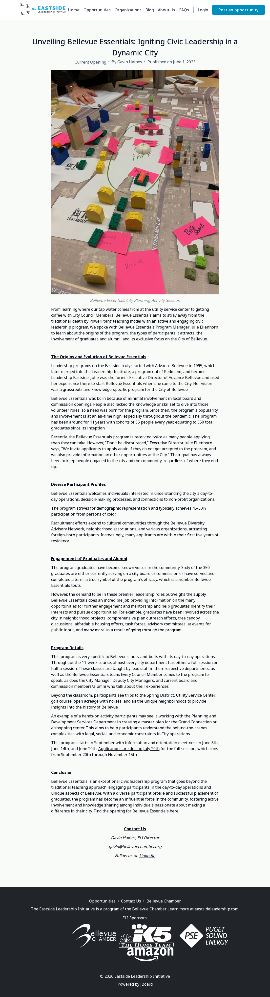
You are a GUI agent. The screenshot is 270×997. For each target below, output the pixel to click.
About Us (166, 10)
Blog (149, 10)
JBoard (146, 984)
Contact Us (131, 901)
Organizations (128, 10)
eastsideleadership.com (216, 909)
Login (203, 10)
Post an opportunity (238, 10)
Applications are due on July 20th (129, 748)
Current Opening (90, 62)
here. (174, 811)
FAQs (184, 10)
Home (74, 10)
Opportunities (97, 10)
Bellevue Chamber (163, 901)
